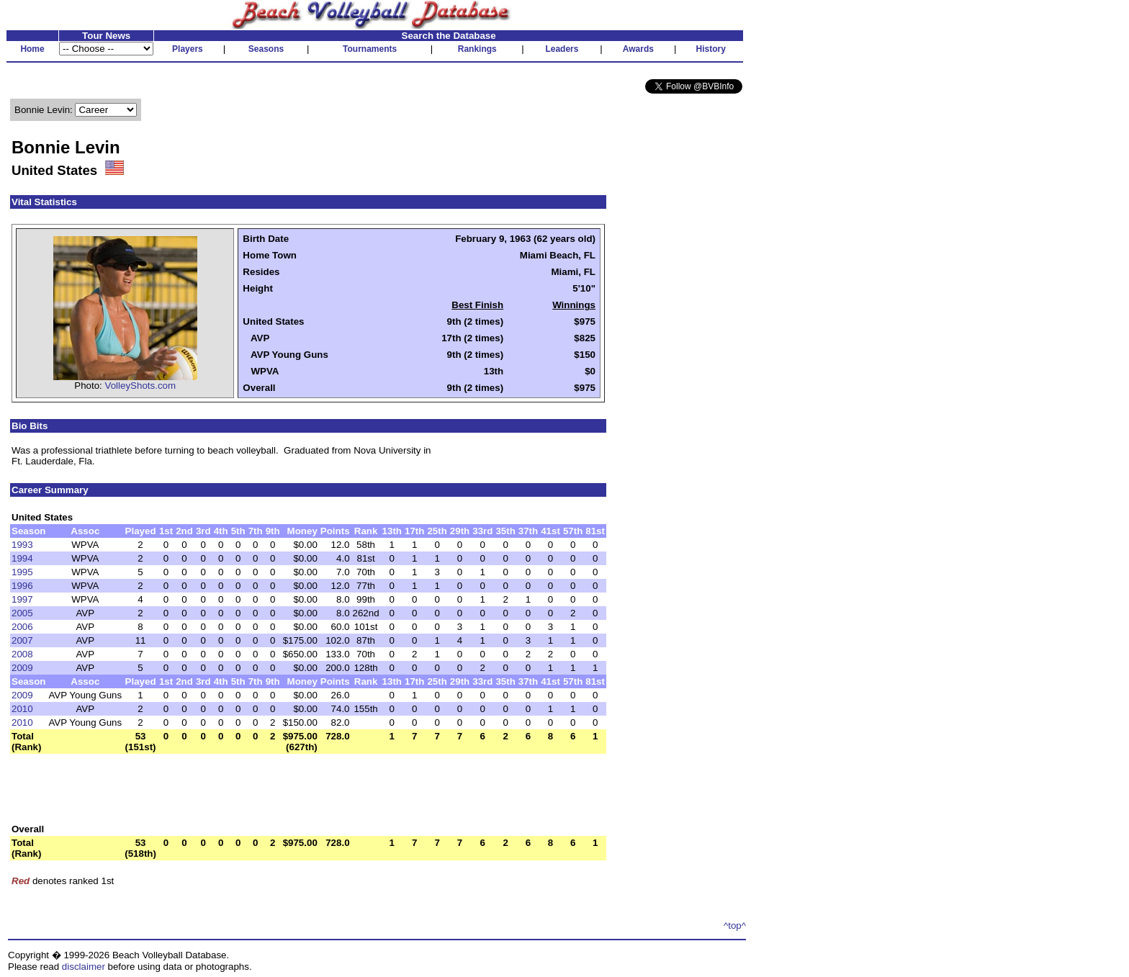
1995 (22, 572)
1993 (22, 544)
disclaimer (83, 966)
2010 (22, 708)
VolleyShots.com (140, 385)
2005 (22, 613)
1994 (22, 558)
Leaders (561, 49)
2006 (22, 626)
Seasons (266, 49)
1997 (22, 599)
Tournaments (370, 49)
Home (32, 49)
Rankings (477, 49)
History (711, 49)
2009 (22, 667)
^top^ (735, 925)
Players (187, 49)
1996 (22, 585)
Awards (638, 49)
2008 (22, 654)
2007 (22, 640)
